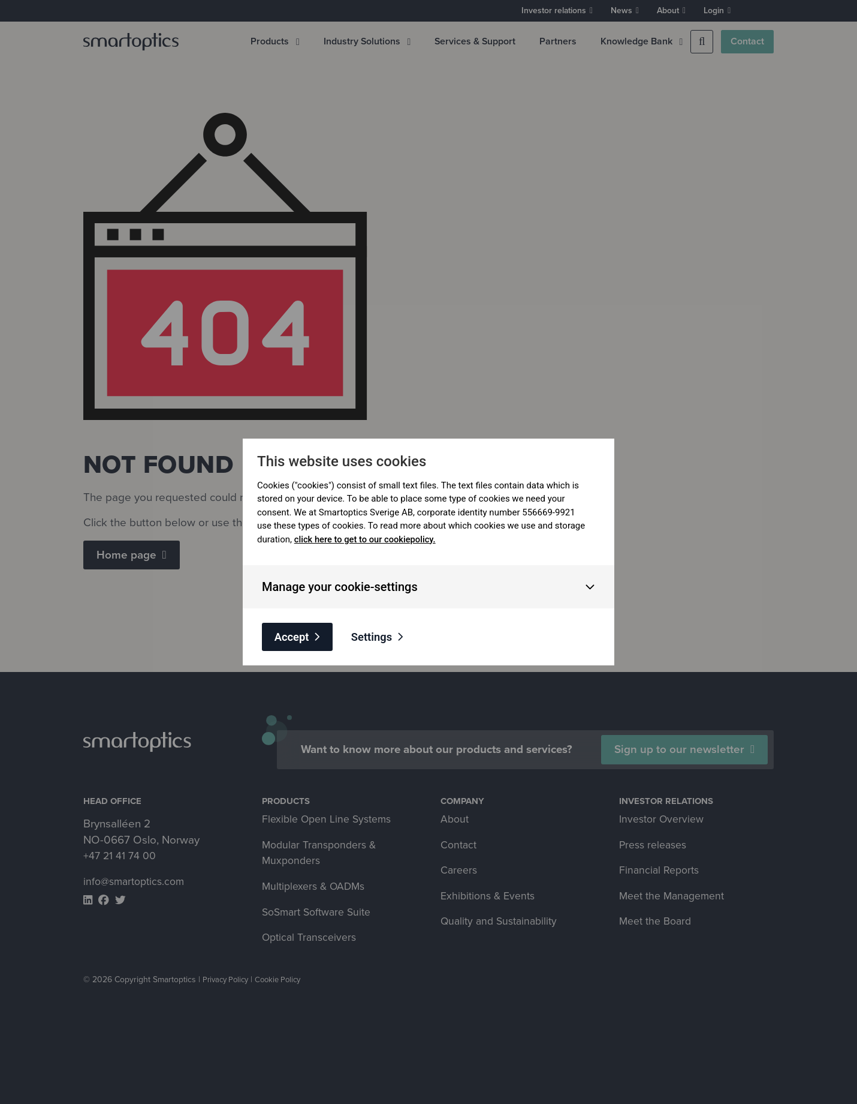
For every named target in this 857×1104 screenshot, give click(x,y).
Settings (376, 636)
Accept (293, 636)
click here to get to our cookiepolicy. (366, 538)
